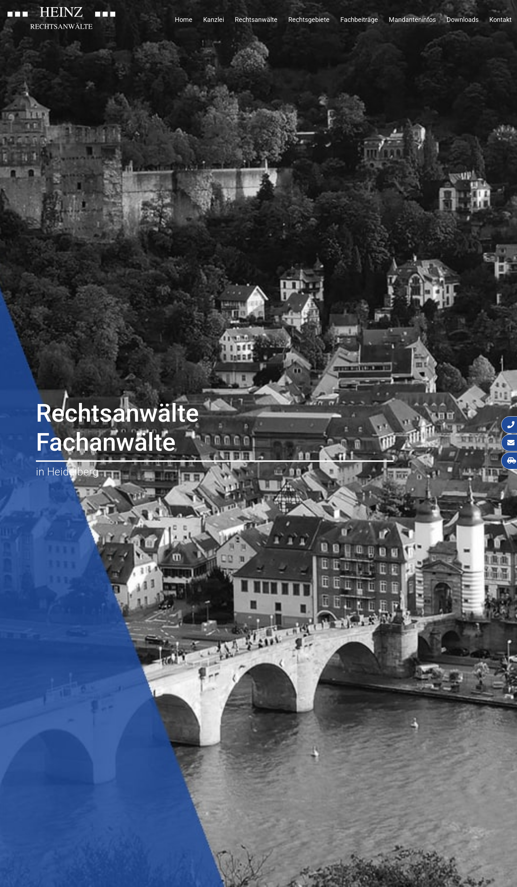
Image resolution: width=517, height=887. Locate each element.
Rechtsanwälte (256, 19)
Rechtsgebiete (309, 19)
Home (183, 19)
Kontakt (500, 19)
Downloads (463, 19)
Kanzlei (213, 19)
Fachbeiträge (359, 19)
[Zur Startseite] (61, 26)
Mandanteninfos (412, 19)
